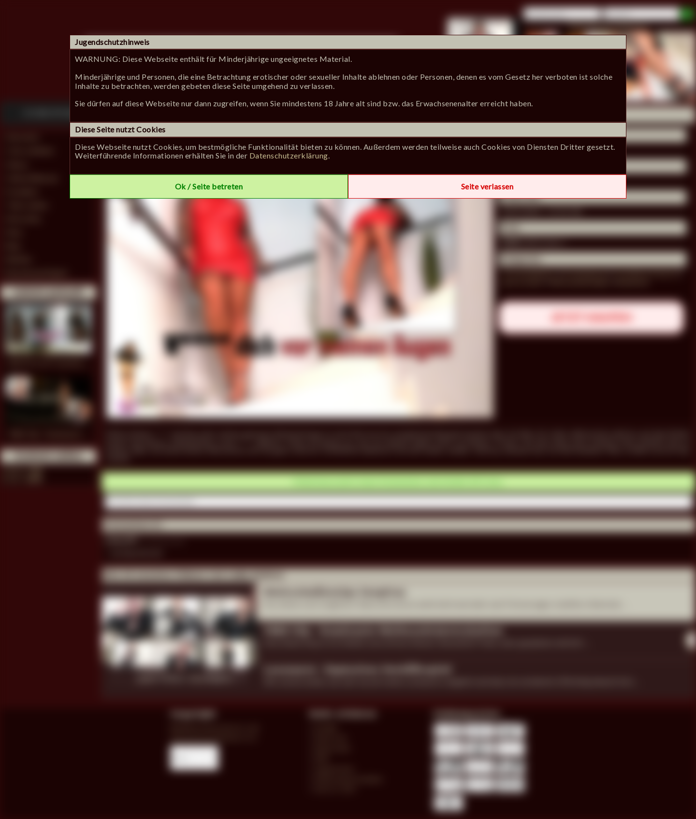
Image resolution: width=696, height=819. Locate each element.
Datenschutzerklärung (288, 155)
